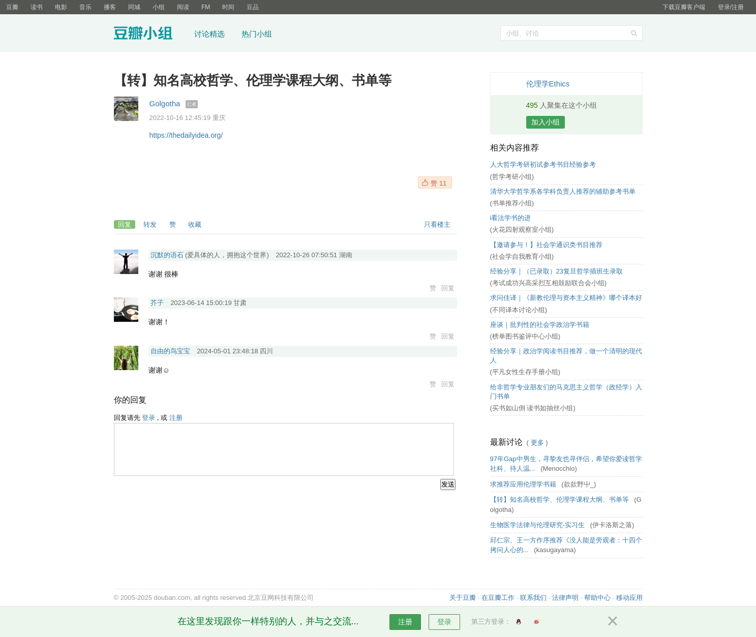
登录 (148, 417)
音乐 (85, 7)
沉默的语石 (167, 255)
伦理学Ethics (548, 83)
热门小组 (256, 33)
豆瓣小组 (151, 34)
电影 (61, 7)
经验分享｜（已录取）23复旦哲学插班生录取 (556, 271)
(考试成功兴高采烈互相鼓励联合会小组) (548, 283)
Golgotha (164, 103)
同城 (134, 7)
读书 (37, 7)
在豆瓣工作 (498, 597)
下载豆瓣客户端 (683, 7)
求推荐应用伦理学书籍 (524, 484)
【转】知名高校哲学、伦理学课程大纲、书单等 (560, 499)
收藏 (194, 224)
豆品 (253, 7)
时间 (228, 7)
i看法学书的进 (510, 218)
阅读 (183, 7)
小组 (159, 7)
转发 (150, 224)
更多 (537, 442)
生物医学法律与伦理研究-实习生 (538, 525)
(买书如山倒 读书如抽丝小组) (533, 408)
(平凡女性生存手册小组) (525, 372)
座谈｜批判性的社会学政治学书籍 (539, 324)
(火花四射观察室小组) (522, 229)
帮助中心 (597, 597)
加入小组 (545, 122)
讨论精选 (209, 33)
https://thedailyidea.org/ (186, 135)
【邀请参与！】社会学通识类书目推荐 (546, 245)
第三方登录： (491, 621)
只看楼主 (437, 224)
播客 (110, 7)
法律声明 (565, 597)
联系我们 (533, 597)
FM (205, 7)
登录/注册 (731, 7)
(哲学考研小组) (512, 176)
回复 (124, 224)
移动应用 (629, 597)
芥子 (157, 303)
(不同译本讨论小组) (519, 310)
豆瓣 (12, 7)
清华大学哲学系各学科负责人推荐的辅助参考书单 (563, 191)
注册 (176, 417)
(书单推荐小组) (512, 203)
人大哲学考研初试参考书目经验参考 (543, 164)
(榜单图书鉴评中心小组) (525, 336)
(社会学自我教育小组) (522, 256)
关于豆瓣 (462, 597)
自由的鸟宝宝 (170, 351)
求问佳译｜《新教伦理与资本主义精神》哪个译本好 (566, 297)
